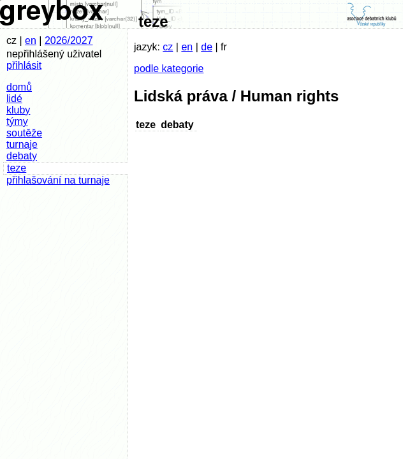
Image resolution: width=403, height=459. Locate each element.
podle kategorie (168, 68)
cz (168, 46)
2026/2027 (69, 40)
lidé (14, 98)
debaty (21, 155)
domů (19, 87)
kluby (18, 110)
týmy (17, 121)
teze (16, 168)
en (30, 40)
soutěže (24, 132)
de (206, 46)
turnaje (22, 144)
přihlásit (23, 65)
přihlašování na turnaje (58, 180)
